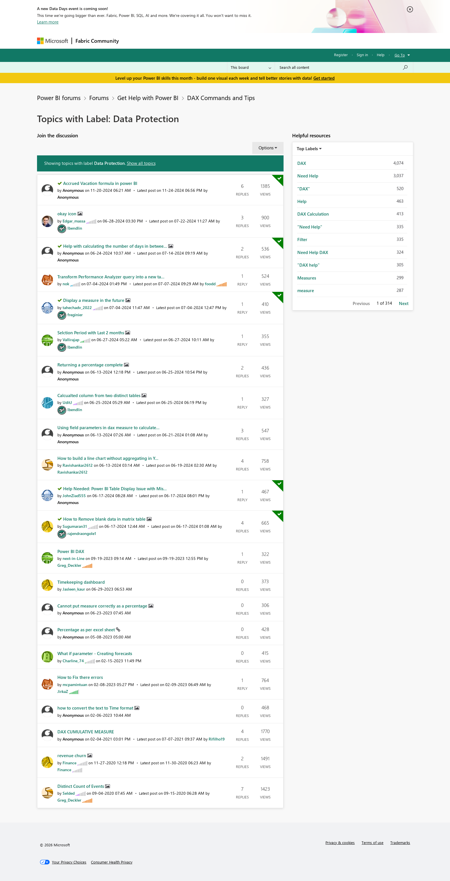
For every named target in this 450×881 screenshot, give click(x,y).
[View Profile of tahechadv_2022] (77, 307)
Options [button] (266, 148)
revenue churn (72, 755)
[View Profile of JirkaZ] (62, 691)
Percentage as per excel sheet (86, 629)
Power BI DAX (70, 551)
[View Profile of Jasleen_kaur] (74, 589)
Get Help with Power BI (148, 97)
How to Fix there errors (80, 677)
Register (341, 54)
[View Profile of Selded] (69, 793)
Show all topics (141, 163)
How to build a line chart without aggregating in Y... (107, 458)
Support (278, 40)
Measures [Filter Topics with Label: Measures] (306, 278)
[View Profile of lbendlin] (74, 228)
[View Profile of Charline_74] (73, 660)
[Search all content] (344, 67)
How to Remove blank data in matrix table (105, 519)
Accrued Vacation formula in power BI (100, 183)
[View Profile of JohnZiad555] (74, 495)
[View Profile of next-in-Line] (73, 558)
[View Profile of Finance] (69, 762)
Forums (132, 40)
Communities (206, 40)
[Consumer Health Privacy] (111, 862)
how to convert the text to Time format (95, 708)
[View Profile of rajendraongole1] (81, 533)
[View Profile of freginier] (75, 314)
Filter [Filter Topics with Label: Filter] (302, 239)
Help (381, 54)
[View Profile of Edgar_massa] (74, 220)
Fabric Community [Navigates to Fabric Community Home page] (97, 40)
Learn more (48, 22)
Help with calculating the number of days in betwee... (115, 246)
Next (403, 303)
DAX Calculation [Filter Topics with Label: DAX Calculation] (313, 214)
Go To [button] (400, 54)
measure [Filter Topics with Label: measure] (305, 290)
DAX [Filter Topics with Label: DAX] (301, 163)
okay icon (67, 213)
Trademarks (400, 842)
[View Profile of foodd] (210, 283)
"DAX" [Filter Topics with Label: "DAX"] (303, 189)
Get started (324, 78)
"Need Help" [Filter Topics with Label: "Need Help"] (309, 227)
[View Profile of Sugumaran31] (75, 526)
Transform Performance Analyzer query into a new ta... (110, 277)
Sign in (362, 54)
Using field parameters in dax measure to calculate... (108, 427)
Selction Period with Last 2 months (91, 332)
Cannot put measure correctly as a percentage (102, 606)
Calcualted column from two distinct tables (99, 395)
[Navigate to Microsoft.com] (52, 41)
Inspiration (157, 40)
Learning (254, 40)
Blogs (231, 40)
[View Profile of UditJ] (67, 402)
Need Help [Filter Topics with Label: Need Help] (307, 176)
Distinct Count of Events (81, 786)
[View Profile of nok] (66, 283)
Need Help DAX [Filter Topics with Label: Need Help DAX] (312, 252)
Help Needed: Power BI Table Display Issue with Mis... (115, 488)
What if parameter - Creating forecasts (94, 653)
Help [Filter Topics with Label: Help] (302, 201)
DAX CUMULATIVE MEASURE (85, 732)
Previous (361, 303)
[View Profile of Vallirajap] (71, 339)
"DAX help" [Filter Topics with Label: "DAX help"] (308, 265)
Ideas (180, 40)
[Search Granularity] (251, 67)
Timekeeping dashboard (81, 582)
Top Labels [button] (307, 148)
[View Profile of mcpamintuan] (75, 684)
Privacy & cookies (340, 842)
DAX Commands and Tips (221, 97)
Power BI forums (59, 97)
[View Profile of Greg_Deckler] (69, 565)
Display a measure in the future (94, 300)
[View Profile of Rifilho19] (217, 739)
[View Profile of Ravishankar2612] (78, 465)
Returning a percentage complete (90, 365)
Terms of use (372, 842)
